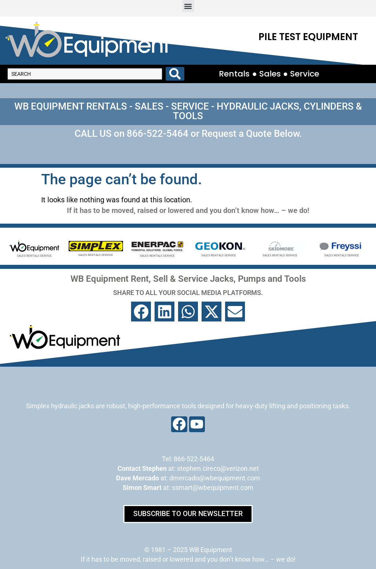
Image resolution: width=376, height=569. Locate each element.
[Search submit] (175, 68)
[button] (188, 6)
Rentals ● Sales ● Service (269, 68)
